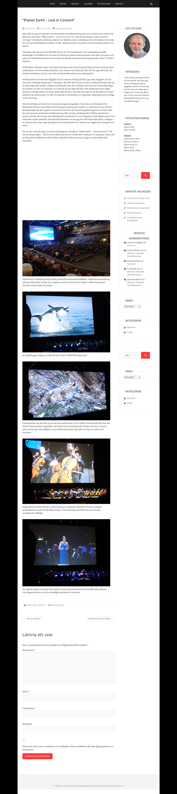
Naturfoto (131, 327)
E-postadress (29, 708)
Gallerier (88, 3)
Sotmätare (131, 264)
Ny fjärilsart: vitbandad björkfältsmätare (137, 253)
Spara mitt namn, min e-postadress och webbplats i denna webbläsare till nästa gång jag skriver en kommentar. (67, 748)
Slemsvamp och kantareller (138, 208)
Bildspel (75, 3)
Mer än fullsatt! (32, 618)
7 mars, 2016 (43, 28)
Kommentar (28, 650)
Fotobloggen (104, 3)
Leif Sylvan (28, 28)
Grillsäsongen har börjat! (100, 618)
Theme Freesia (98, 786)
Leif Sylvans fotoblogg (69, 786)
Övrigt (42, 605)
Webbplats (27, 724)
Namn (26, 691)
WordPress (119, 786)
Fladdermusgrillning (135, 203)
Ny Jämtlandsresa (134, 213)
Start (52, 3)
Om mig (63, 3)
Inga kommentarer (64, 28)
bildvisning (57, 605)
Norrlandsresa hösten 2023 (138, 198)
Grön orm (131, 245)
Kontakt (119, 3)
